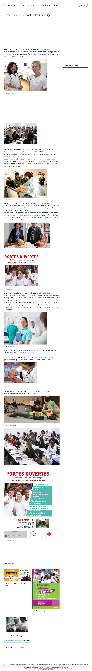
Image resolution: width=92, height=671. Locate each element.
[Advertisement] (32, 36)
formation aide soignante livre (41, 611)
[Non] (90, 667)
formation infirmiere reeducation (14, 647)
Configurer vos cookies (48, 669)
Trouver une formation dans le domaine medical (31, 5)
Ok (40, 669)
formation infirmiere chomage (13, 636)
